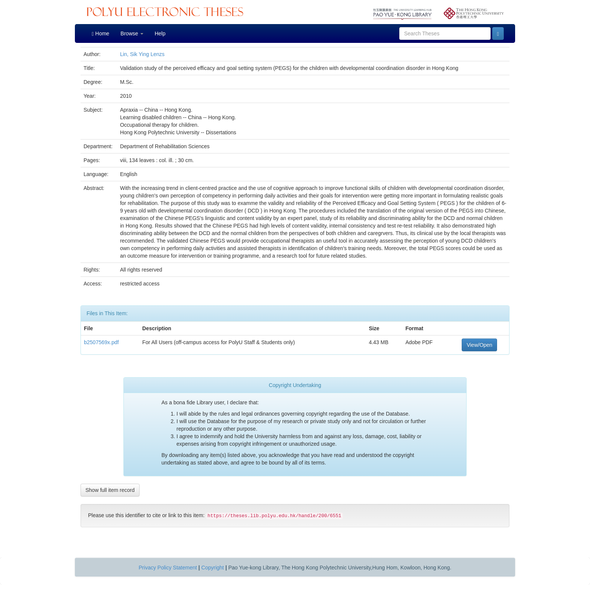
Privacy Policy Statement (168, 568)
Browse (131, 33)
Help (160, 33)
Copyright (212, 568)
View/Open (479, 345)
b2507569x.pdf (101, 342)
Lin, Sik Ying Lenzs (142, 54)
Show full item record (110, 490)
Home (100, 33)
